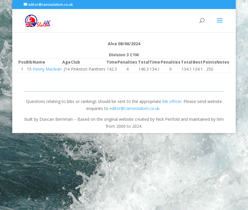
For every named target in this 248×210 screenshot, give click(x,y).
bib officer (171, 101)
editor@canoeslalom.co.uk (134, 108)
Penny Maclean (47, 69)
